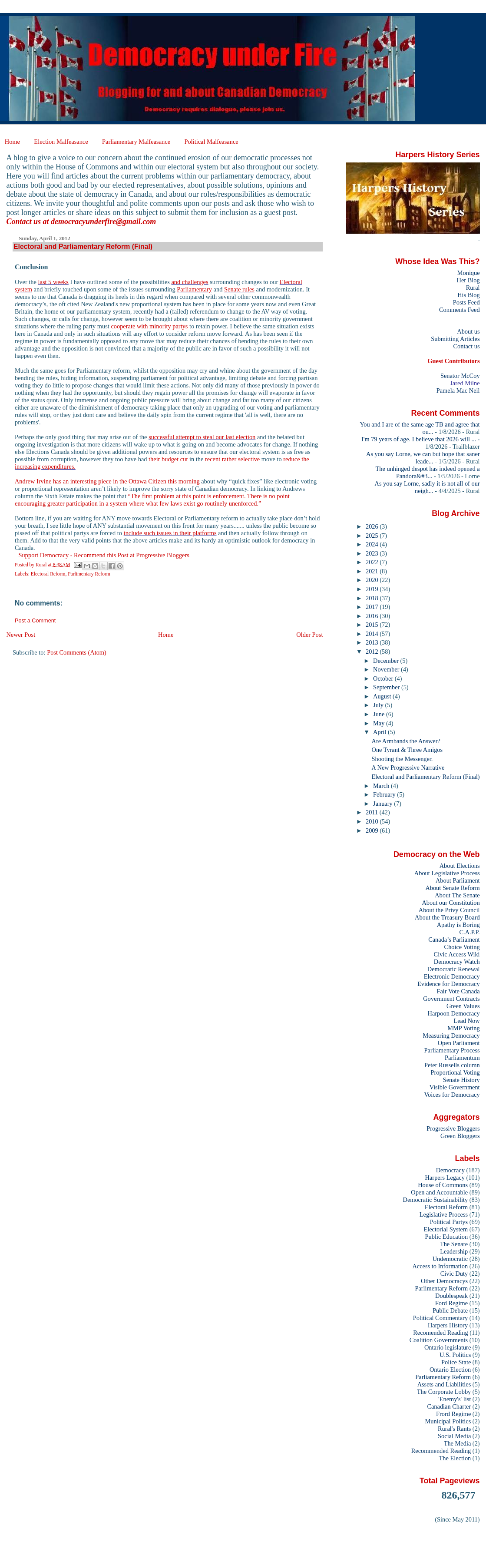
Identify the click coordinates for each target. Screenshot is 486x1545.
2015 (373, 624)
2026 (373, 526)
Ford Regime (451, 1303)
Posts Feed (466, 302)
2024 (373, 544)
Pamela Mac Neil (458, 390)
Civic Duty (454, 1273)
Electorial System (445, 1229)
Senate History (461, 1079)
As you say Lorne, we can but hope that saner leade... (423, 457)
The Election (455, 1458)
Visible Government (455, 1087)
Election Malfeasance (61, 141)
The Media (457, 1443)
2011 (373, 812)
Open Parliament (459, 1042)
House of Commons (443, 1184)
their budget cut (168, 459)
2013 (373, 642)
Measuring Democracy (451, 1035)
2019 (373, 589)
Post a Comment (35, 621)
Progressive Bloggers (452, 1128)
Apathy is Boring (458, 924)
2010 (373, 821)
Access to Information (440, 1266)
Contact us (466, 346)
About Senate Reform (452, 887)
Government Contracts (451, 998)
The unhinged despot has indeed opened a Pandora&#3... (428, 472)
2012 (373, 651)
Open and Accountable (439, 1192)
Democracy (450, 1170)
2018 (373, 598)
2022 (373, 562)
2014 (373, 633)
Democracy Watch (457, 961)
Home (12, 141)
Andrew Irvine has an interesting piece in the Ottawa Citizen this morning (107, 481)
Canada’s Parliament (453, 939)
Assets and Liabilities (444, 1384)
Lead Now (466, 1020)
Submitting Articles (455, 338)
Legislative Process (444, 1214)
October (384, 678)
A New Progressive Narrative (408, 767)
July (379, 704)
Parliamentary (194, 289)
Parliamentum (462, 1057)
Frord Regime (453, 1413)
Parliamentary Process (452, 1050)
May (379, 723)
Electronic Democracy (452, 976)
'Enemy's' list (454, 1399)
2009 (373, 830)
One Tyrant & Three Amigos (407, 749)
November (387, 669)
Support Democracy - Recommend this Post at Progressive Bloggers (104, 555)
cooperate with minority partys (149, 326)
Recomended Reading (440, 1332)
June (379, 714)
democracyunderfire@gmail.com (103, 221)
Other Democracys (444, 1280)
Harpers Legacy (445, 1177)
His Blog (468, 294)
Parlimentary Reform (89, 573)
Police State (456, 1362)
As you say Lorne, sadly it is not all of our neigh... (427, 487)
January (383, 803)
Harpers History (448, 1325)
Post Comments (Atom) (76, 652)
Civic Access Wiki (457, 954)
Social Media (454, 1436)
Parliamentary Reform (443, 1376)
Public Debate (450, 1310)
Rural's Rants (454, 1428)
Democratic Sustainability (435, 1199)
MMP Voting (463, 1028)
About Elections (460, 865)
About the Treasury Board (447, 917)
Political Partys (449, 1221)
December (386, 660)
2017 (373, 606)
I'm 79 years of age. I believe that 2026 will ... (418, 439)
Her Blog (468, 280)
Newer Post (20, 634)
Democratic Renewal (453, 969)
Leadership (454, 1251)
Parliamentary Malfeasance (136, 141)
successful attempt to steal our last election (202, 436)
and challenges (189, 281)
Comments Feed (459, 309)
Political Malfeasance (211, 141)
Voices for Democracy (451, 1094)
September (387, 687)
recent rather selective (233, 459)
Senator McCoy (460, 375)
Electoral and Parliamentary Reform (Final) (426, 776)
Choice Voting (462, 946)
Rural (473, 287)
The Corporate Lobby (444, 1391)
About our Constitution (450, 902)
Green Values (463, 1005)
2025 (373, 535)
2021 (373, 571)
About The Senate (457, 895)
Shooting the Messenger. (402, 758)
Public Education (446, 1236)
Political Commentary (440, 1317)
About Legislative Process (447, 873)
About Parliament (458, 880)
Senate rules (239, 289)
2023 (373, 553)
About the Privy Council (449, 909)
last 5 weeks (53, 281)
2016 (373, 615)
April (380, 731)
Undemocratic (450, 1258)
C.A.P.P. (470, 932)
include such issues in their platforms (170, 532)
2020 (373, 579)
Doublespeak (451, 1295)
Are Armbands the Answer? (406, 741)
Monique (468, 272)
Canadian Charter (449, 1406)
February (385, 794)
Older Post (309, 634)
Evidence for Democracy (448, 983)
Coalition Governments (439, 1340)
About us (468, 331)
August (383, 696)
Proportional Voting (454, 1072)
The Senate (454, 1244)
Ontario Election (450, 1369)
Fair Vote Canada (457, 991)
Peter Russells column (452, 1065)
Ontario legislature (447, 1347)
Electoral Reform (48, 573)
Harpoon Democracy (454, 1013)
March (382, 785)
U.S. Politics (455, 1354)
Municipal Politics (448, 1421)
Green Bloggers (460, 1135)
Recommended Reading (441, 1450)
